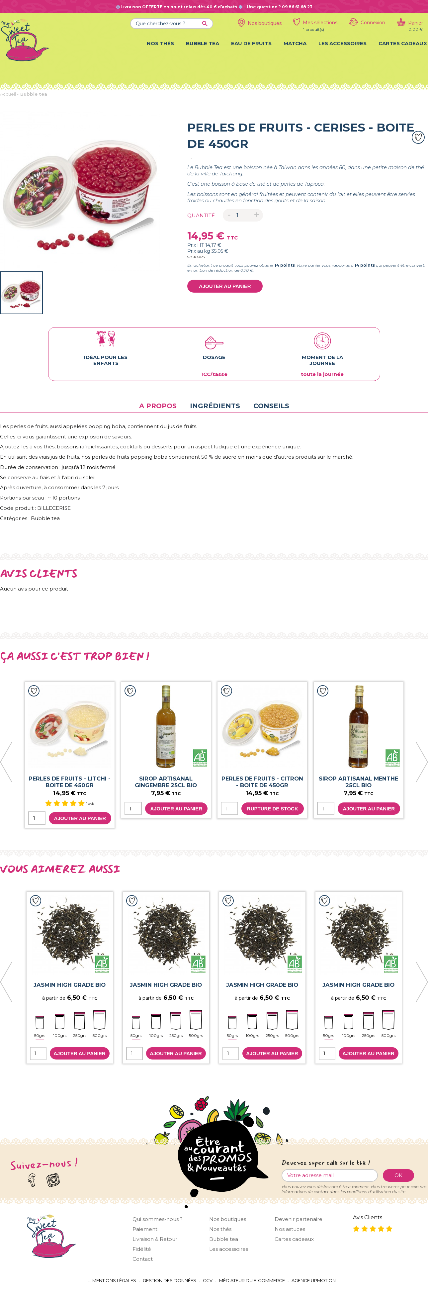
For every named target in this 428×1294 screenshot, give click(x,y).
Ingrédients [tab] (215, 406)
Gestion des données (169, 1280)
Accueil (8, 94)
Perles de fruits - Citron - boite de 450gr (262, 781)
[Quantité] (243, 215)
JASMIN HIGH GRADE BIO (70, 984)
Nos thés (160, 43)
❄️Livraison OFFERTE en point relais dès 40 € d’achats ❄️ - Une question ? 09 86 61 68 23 (214, 6)
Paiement (144, 1229)
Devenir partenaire (298, 1219)
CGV (208, 1280)
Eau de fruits (251, 43)
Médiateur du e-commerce (252, 1280)
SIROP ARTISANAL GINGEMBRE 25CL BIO (166, 781)
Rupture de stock (272, 808)
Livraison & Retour (154, 1239)
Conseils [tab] (271, 406)
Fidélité (141, 1249)
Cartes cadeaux (403, 43)
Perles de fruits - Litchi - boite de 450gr (70, 781)
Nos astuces (290, 1229)
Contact (142, 1259)
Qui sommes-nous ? (157, 1219)
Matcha (295, 43)
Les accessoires (342, 43)
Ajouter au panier (225, 286)
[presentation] (6, 762)
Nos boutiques (227, 1219)
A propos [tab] (158, 406)
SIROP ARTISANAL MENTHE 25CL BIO (358, 781)
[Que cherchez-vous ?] (171, 23)
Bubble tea (202, 43)
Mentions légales (114, 1280)
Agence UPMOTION (314, 1280)
